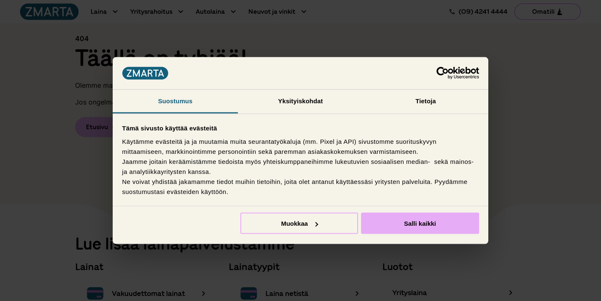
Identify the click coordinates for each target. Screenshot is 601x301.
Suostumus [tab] (175, 100)
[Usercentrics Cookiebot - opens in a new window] (442, 73)
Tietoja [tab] (426, 100)
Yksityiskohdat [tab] (300, 100)
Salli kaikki (420, 223)
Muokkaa (299, 223)
